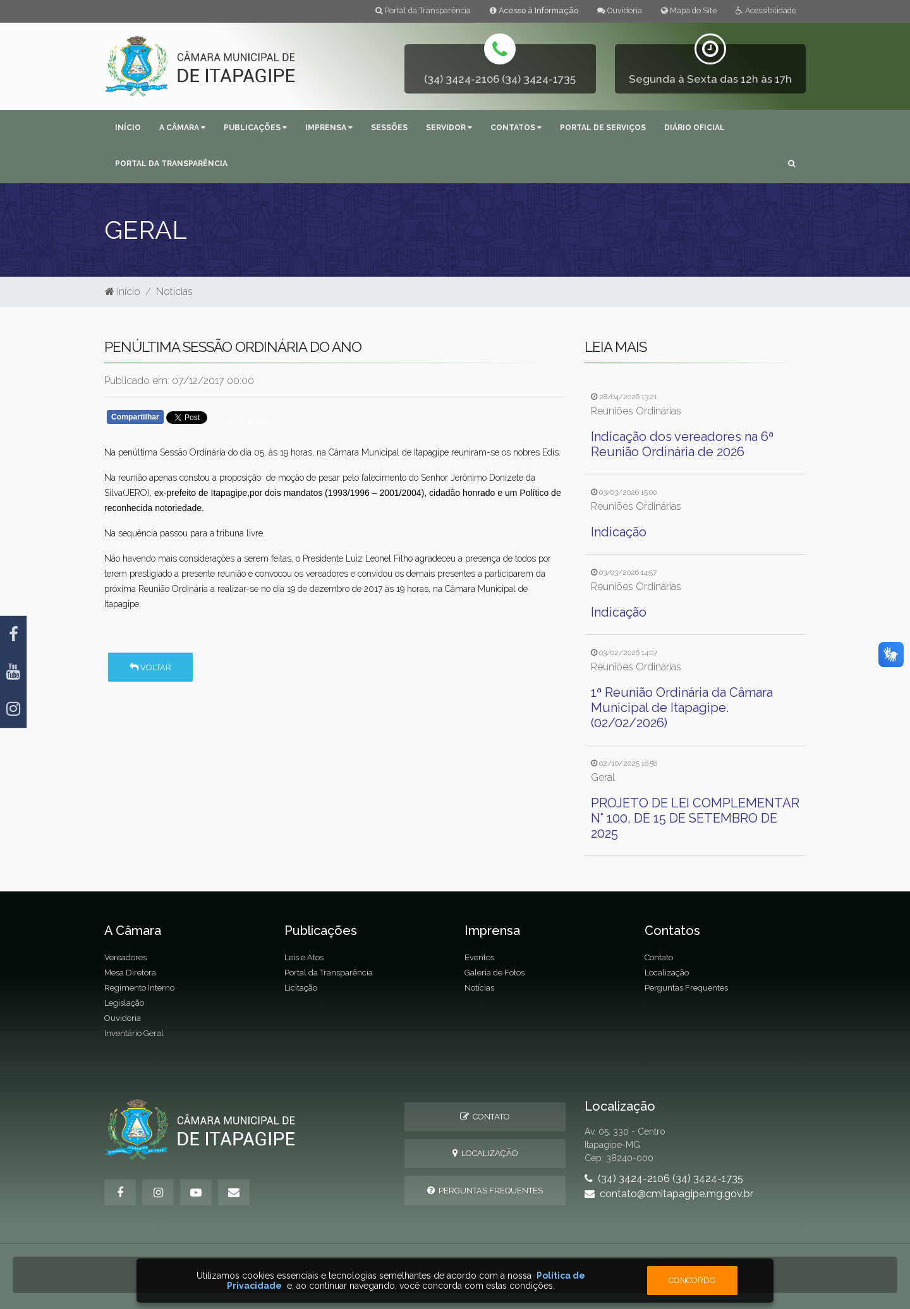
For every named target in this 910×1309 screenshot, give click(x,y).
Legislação (124, 1003)
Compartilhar (135, 417)
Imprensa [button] (329, 127)
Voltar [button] (150, 667)
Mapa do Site (689, 10)
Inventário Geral (134, 1033)
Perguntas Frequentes (686, 987)
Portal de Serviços (603, 127)
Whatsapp (251, 421)
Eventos (479, 957)
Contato (659, 957)
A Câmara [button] (182, 127)
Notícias (174, 292)
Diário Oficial (694, 127)
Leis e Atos (304, 957)
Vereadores (125, 957)
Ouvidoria (619, 10)
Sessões (389, 127)
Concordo (692, 1280)
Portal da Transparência (423, 10)
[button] (791, 165)
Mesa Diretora (130, 972)
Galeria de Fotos (494, 972)
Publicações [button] (255, 127)
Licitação (300, 987)
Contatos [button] (516, 127)
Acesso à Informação (534, 10)
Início (128, 127)
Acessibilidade (766, 10)
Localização (667, 972)
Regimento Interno (139, 987)
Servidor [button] (449, 127)
